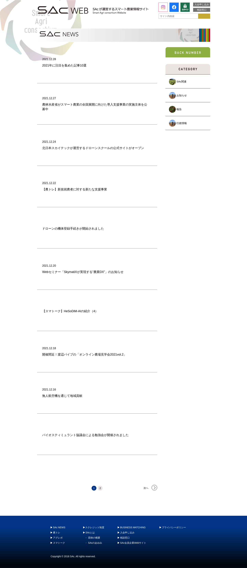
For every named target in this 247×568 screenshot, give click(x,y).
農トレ (89, 24)
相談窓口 (202, 9)
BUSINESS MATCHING (132, 527)
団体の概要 (94, 537)
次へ (146, 488)
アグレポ (124, 24)
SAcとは (53, 24)
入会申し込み (202, 4)
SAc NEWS (59, 527)
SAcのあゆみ (95, 542)
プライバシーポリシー (174, 527)
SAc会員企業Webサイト (133, 542)
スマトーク (159, 24)
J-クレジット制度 (191, 24)
